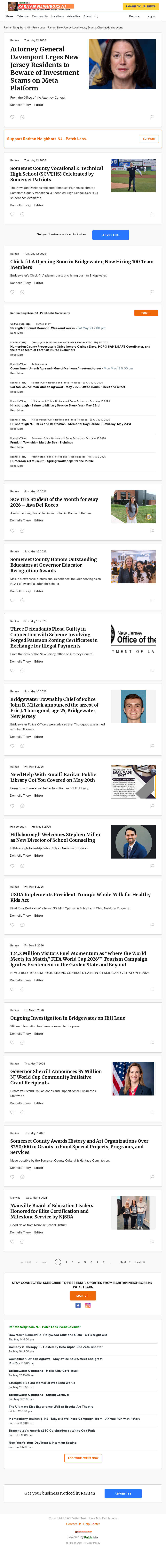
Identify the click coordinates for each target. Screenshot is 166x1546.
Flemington (38, 342)
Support (149, 138)
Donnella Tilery (21, 105)
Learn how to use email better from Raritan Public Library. (49, 788)
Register (134, 16)
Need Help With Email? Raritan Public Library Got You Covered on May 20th (53, 777)
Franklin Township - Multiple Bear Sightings (41, 442)
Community (40, 16)
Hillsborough (39, 401)
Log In (151, 16)
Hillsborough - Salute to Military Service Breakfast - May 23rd (54, 405)
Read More (17, 333)
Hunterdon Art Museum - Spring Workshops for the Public (52, 461)
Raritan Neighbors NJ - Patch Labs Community (40, 313)
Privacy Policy (92, 1542)
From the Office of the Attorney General (37, 98)
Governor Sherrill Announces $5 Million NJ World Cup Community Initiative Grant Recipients (56, 1077)
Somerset (37, 438)
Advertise (73, 16)
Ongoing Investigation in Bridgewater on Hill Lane (67, 1018)
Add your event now (83, 1458)
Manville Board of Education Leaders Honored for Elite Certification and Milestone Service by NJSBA (51, 1211)
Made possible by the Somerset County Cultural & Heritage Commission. (60, 1161)
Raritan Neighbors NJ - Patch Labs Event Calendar (45, 1327)
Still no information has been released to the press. (45, 1026)
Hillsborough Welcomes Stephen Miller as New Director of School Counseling (55, 837)
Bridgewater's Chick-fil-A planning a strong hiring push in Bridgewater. (58, 275)
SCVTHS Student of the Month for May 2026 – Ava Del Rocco (54, 502)
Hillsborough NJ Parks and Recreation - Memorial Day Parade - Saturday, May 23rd (70, 424)
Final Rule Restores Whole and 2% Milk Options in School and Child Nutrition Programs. (70, 908)
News (9, 16)
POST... (146, 313)
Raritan (14, 40)
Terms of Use (74, 1542)
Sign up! (83, 1296)
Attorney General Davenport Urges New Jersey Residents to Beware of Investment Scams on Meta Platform (44, 68)
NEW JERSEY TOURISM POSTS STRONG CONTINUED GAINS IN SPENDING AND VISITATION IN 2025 (80, 973)
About (87, 16)
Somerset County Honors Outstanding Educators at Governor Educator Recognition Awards (53, 565)
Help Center (91, 1524)
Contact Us (73, 1524)
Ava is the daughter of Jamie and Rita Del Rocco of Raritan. (51, 513)
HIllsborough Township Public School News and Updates (49, 848)
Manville (15, 1197)
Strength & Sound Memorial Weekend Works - (57, 328)
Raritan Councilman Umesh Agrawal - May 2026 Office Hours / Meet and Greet (67, 387)
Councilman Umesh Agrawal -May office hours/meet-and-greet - (71, 368)
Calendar (23, 16)
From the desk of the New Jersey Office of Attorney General (51, 654)
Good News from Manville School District (38, 1225)
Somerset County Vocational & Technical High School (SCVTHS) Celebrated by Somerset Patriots (56, 173)
